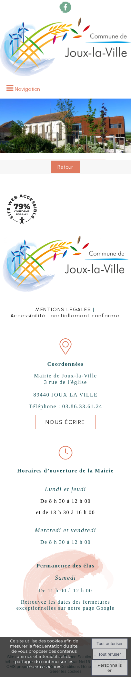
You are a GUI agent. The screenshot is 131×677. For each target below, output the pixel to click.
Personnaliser (109, 667)
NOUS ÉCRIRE (65, 422)
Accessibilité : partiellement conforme (65, 315)
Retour (65, 167)
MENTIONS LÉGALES (63, 309)
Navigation (27, 89)
